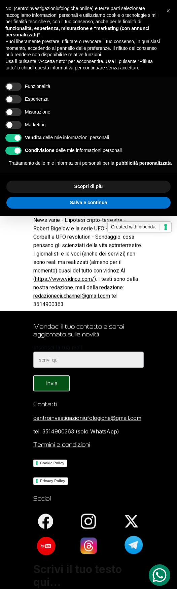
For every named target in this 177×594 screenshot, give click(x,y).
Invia (51, 388)
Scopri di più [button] (88, 186)
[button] (168, 10)
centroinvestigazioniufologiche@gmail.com (87, 418)
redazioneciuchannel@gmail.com (71, 304)
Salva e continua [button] (88, 202)
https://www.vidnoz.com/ (64, 287)
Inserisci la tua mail (57, 352)
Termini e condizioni (61, 445)
